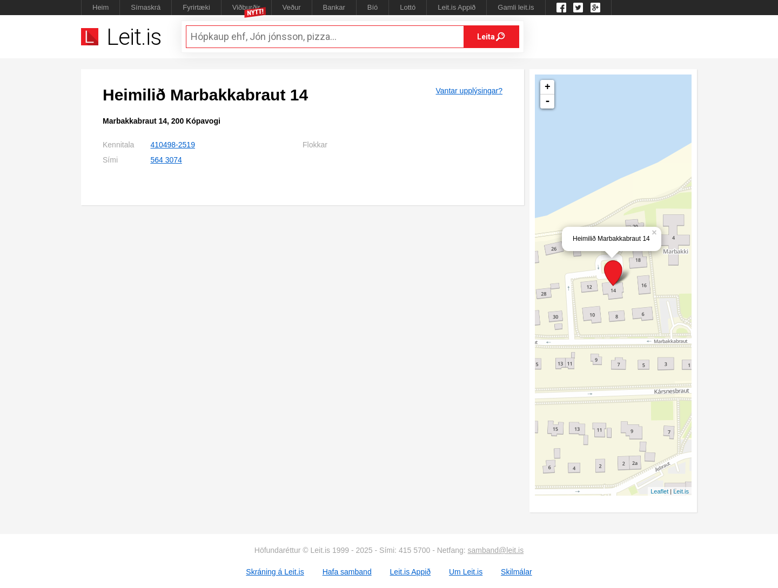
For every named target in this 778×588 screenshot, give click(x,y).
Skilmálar (516, 571)
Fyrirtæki (196, 7)
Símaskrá (145, 7)
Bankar (334, 7)
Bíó (372, 7)
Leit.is (681, 491)
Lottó (407, 7)
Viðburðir (246, 7)
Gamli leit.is (516, 7)
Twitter (578, 7)
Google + (595, 7)
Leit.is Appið (456, 7)
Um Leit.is (465, 571)
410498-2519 (172, 144)
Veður (292, 7)
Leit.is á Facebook (561, 7)
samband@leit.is (496, 550)
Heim (100, 7)
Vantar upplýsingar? (469, 90)
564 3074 (166, 160)
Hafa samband (347, 571)
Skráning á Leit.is (275, 571)
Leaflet (659, 491)
